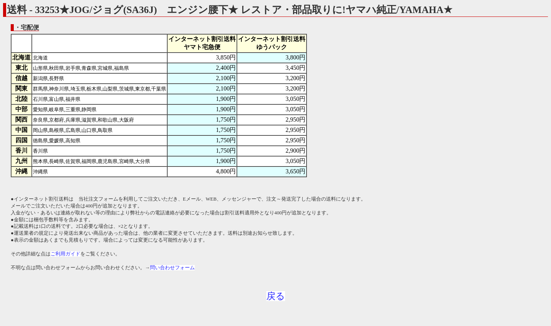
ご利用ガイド (65, 254)
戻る (275, 296)
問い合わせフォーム (172, 267)
